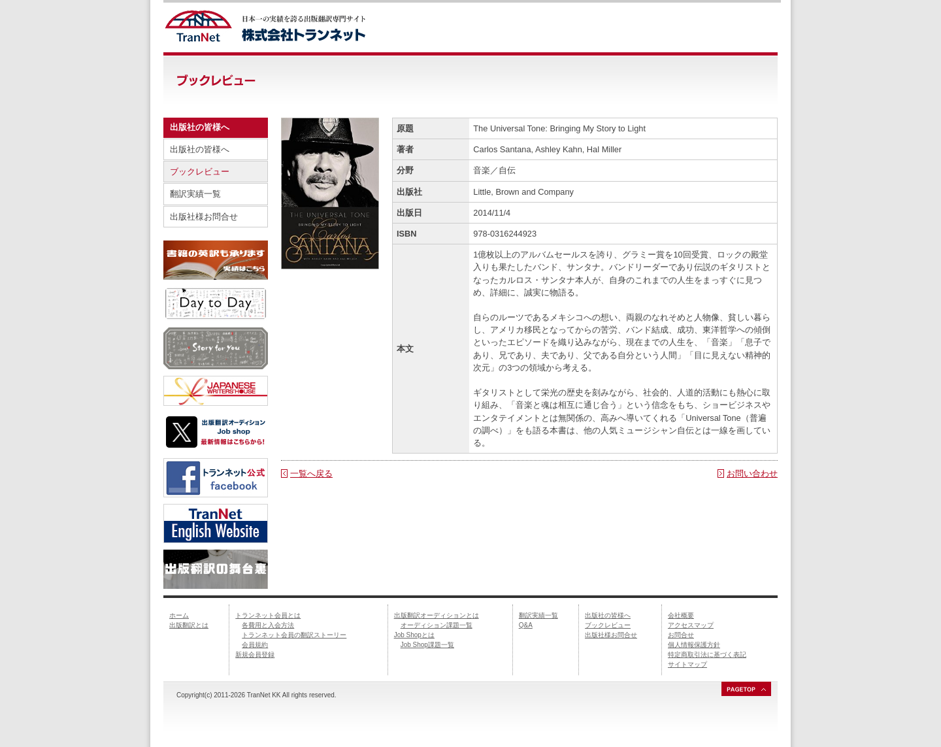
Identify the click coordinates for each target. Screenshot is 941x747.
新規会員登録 (254, 654)
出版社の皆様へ (199, 149)
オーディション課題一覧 (436, 625)
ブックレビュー (199, 171)
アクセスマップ (691, 625)
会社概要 (681, 615)
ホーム (179, 615)
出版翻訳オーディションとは (436, 615)
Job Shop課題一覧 (427, 644)
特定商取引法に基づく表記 (707, 654)
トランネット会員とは (268, 615)
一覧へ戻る (311, 473)
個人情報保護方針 (694, 644)
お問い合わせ (752, 473)
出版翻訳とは (188, 625)
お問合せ (681, 635)
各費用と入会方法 (268, 625)
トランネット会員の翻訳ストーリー (294, 635)
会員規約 (255, 644)
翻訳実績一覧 (195, 194)
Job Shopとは (414, 635)
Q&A (526, 625)
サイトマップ (687, 664)
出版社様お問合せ (204, 217)
